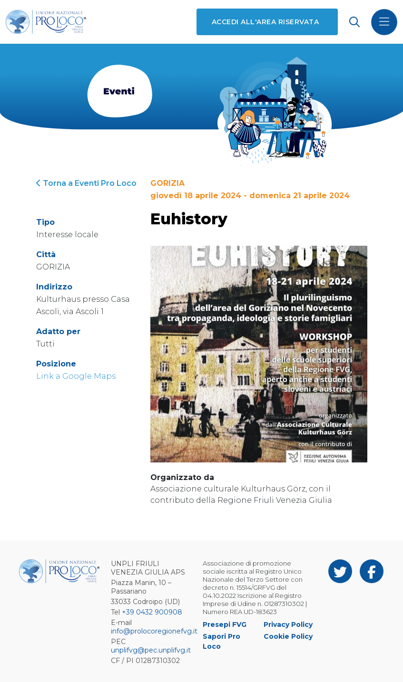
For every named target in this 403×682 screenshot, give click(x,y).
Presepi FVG (224, 624)
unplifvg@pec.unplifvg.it (151, 650)
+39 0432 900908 (152, 612)
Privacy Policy (288, 624)
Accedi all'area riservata (265, 22)
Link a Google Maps (76, 376)
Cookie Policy (288, 636)
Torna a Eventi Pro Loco (86, 183)
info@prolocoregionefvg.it (154, 631)
